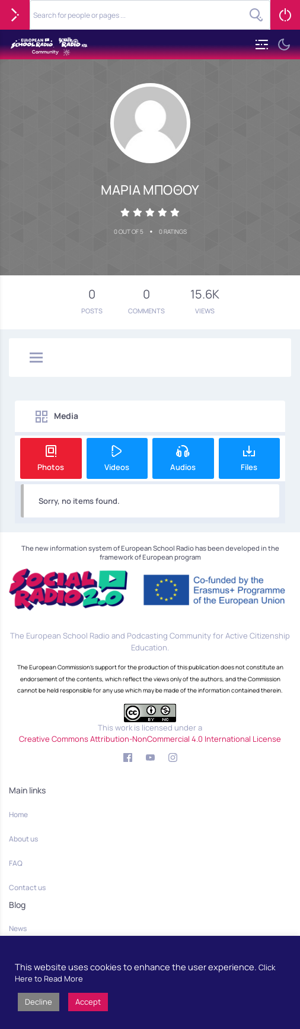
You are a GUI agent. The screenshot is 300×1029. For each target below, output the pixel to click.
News (18, 928)
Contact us (27, 887)
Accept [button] (88, 1001)
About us (23, 839)
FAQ (16, 863)
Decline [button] (38, 1001)
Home (18, 814)
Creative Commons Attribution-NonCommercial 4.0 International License (150, 738)
